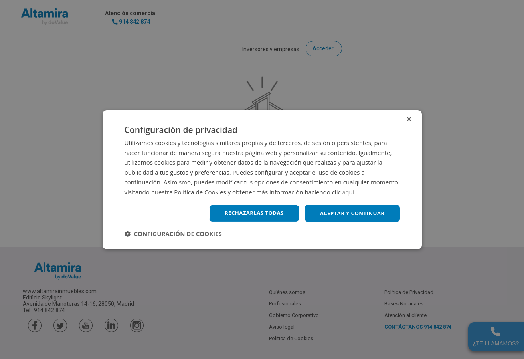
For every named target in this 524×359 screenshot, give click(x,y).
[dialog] (262, 179)
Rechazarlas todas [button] (249, 213)
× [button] (409, 119)
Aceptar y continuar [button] (350, 213)
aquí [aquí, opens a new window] (348, 191)
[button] (173, 234)
